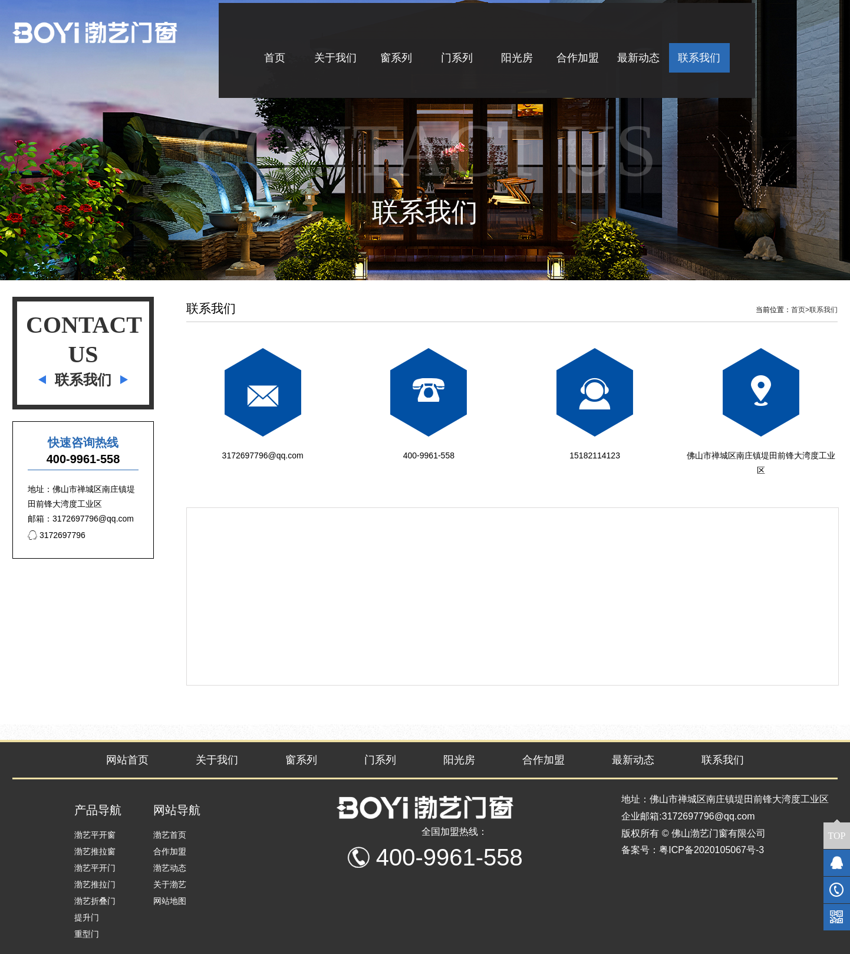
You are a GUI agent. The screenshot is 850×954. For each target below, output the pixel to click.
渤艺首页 (169, 835)
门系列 (380, 760)
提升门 (86, 917)
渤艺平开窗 (95, 835)
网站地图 (169, 901)
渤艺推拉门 (95, 884)
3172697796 (56, 535)
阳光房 (459, 760)
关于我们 (217, 760)
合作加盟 (543, 760)
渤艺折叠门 (95, 901)
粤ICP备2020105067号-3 (711, 850)
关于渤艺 (169, 884)
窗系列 (301, 760)
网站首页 (127, 760)
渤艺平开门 (95, 868)
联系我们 (823, 310)
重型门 (86, 934)
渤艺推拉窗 (95, 851)
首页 (800, 310)
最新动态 (633, 760)
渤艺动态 (169, 868)
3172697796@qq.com (263, 455)
